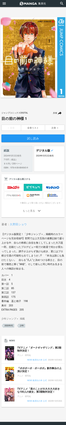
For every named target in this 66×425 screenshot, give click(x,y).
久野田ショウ (18, 224)
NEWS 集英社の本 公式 (37, 360)
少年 (22, 325)
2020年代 (9, 325)
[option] (33, 57)
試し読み (33, 138)
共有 (55, 113)
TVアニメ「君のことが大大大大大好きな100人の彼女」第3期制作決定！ (38, 390)
